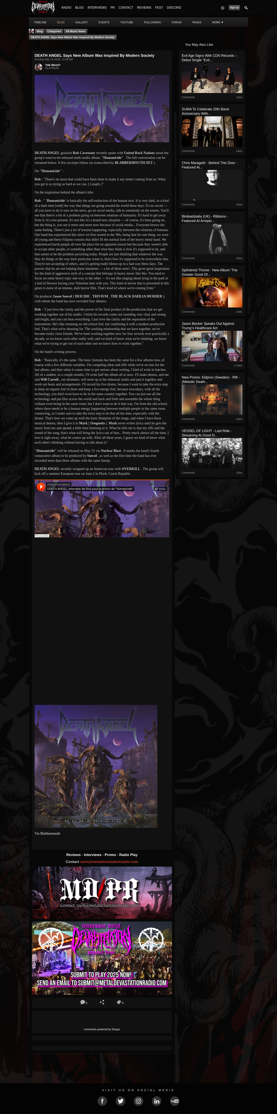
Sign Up (234, 7)
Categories (54, 31)
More (218, 22)
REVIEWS (144, 7)
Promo (111, 855)
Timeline (40, 22)
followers (152, 22)
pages (196, 22)
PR (112, 7)
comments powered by (102, 1029)
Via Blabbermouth (47, 833)
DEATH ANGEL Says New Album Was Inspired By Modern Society (73, 37)
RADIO (66, 7)
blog (61, 22)
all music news (75, 31)
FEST (159, 7)
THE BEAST (52, 65)
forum (176, 22)
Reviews (74, 855)
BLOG (79, 7)
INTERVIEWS (97, 7)
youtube (126, 22)
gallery (81, 22)
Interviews (93, 855)
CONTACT (126, 7)
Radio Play (128, 855)
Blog (40, 31)
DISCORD (174, 7)
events (104, 22)
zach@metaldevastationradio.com (109, 862)
